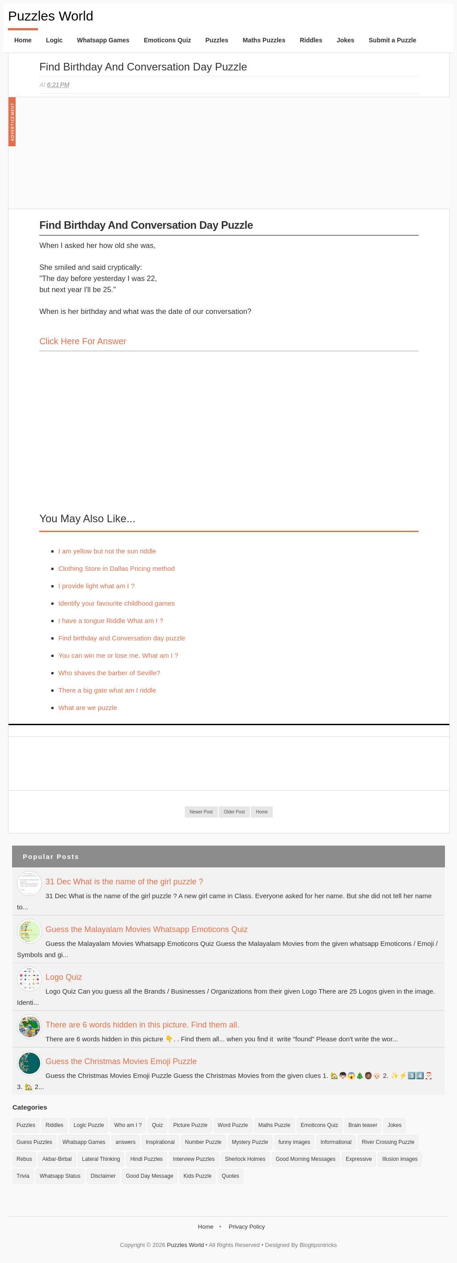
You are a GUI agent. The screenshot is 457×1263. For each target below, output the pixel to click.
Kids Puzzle (197, 1176)
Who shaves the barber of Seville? (109, 673)
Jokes (345, 40)
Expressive (359, 1159)
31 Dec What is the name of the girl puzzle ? (124, 881)
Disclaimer (103, 1176)
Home (23, 40)
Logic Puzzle (89, 1125)
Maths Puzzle (274, 1125)
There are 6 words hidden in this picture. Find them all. (142, 1024)
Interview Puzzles (194, 1159)
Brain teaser (363, 1125)
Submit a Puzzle (392, 40)
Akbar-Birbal (57, 1159)
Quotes (230, 1176)
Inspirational (160, 1142)
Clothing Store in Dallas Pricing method (116, 568)
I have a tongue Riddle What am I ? (110, 620)
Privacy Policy (246, 1226)
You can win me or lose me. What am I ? (118, 655)
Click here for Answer (82, 341)
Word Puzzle (233, 1125)
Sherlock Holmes (245, 1159)
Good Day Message (149, 1176)
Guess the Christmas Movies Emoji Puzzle (121, 1061)
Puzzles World (50, 15)
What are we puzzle (87, 707)
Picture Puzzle (190, 1125)
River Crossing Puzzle (388, 1142)
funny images (294, 1142)
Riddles (311, 40)
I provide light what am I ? (96, 586)
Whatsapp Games (103, 40)
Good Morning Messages (306, 1159)
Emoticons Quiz (167, 40)
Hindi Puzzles (146, 1159)
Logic (54, 40)
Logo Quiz (64, 977)
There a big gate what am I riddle (107, 690)
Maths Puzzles (264, 40)
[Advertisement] (106, 157)
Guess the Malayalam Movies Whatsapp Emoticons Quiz (147, 929)
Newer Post (201, 811)
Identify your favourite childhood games (116, 603)
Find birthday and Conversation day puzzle (143, 67)
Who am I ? (127, 1125)
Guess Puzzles (34, 1142)
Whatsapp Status (60, 1176)
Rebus (24, 1159)
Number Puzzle (203, 1142)
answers (126, 1142)
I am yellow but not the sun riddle (107, 551)
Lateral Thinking (101, 1159)
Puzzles (216, 40)
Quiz (157, 1125)
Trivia (23, 1176)
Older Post (234, 811)
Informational (335, 1142)
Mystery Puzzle (250, 1142)
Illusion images (399, 1159)
